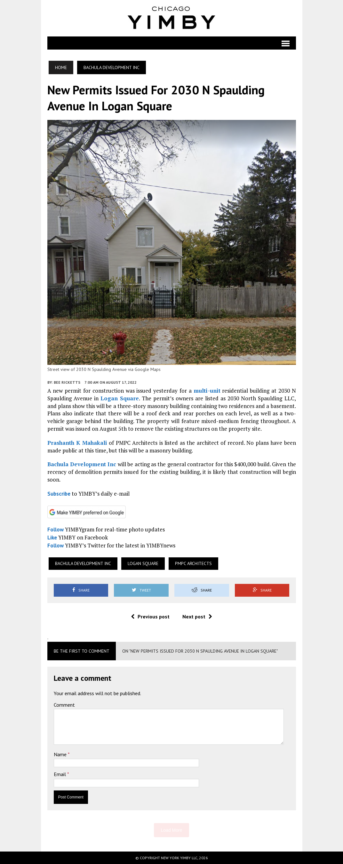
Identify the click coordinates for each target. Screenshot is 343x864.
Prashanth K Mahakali (77, 442)
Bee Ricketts (67, 382)
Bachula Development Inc (81, 464)
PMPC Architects (193, 563)
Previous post (150, 616)
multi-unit (207, 390)
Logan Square (119, 398)
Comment (64, 705)
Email (60, 774)
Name (61, 754)
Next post (197, 616)
